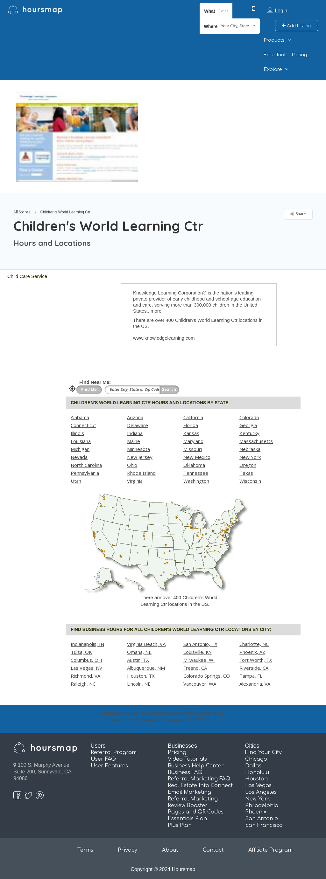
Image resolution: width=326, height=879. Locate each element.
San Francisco (264, 825)
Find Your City (263, 752)
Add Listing (296, 26)
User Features (109, 766)
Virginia (135, 481)
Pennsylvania (85, 473)
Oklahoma (194, 465)
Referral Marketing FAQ (199, 779)
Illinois (77, 433)
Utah (76, 481)
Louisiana (81, 441)
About (170, 850)
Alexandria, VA (254, 684)
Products (274, 40)
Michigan (80, 449)
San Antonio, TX (200, 644)
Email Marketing (189, 792)
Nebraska (249, 449)
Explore (273, 69)
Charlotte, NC (254, 644)
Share (298, 214)
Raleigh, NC (83, 684)
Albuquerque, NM (146, 668)
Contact (213, 850)
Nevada (79, 457)
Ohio (132, 465)
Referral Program (114, 752)
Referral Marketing (193, 799)
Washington (196, 481)
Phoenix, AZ (252, 652)
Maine (133, 441)
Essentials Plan (187, 818)
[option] (77, 136)
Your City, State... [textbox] (236, 26)
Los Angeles (261, 792)
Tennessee (195, 473)
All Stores (21, 212)
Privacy (127, 850)
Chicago (256, 759)
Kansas (191, 433)
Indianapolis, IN (87, 644)
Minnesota (138, 449)
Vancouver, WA (199, 684)
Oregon (247, 465)
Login (281, 10)
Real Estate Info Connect (200, 785)
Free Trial (275, 55)
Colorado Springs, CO (206, 676)
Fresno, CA (195, 668)
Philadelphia (261, 805)
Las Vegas (258, 785)
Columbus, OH (86, 660)
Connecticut (83, 425)
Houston (256, 779)
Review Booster (188, 805)
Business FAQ (185, 772)
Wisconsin (250, 481)
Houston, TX (141, 676)
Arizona (135, 417)
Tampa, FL (250, 676)
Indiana (135, 433)
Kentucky (249, 433)
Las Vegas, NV (86, 668)
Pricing (299, 55)
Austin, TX (138, 660)
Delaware (137, 425)
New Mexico (196, 457)
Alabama (80, 417)
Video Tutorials (187, 759)
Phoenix (255, 812)
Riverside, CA (253, 668)
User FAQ (103, 759)
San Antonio (261, 818)
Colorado (249, 417)
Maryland (193, 441)
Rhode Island (141, 473)
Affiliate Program (270, 850)
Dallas (253, 766)
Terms (85, 850)
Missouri (192, 449)
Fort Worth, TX (255, 660)
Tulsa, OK (81, 652)
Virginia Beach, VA (146, 644)
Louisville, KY (197, 652)
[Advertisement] (230, 124)
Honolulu (257, 772)
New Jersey (139, 457)
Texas (246, 473)
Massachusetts (256, 441)
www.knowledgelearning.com (164, 338)
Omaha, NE (139, 652)
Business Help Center (196, 766)
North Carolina (86, 465)
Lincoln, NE (139, 684)
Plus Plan (180, 825)
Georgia (248, 425)
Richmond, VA (85, 676)
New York (250, 457)
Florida (190, 425)
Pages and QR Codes (195, 812)
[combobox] (229, 26)
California (193, 417)
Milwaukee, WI (199, 660)
